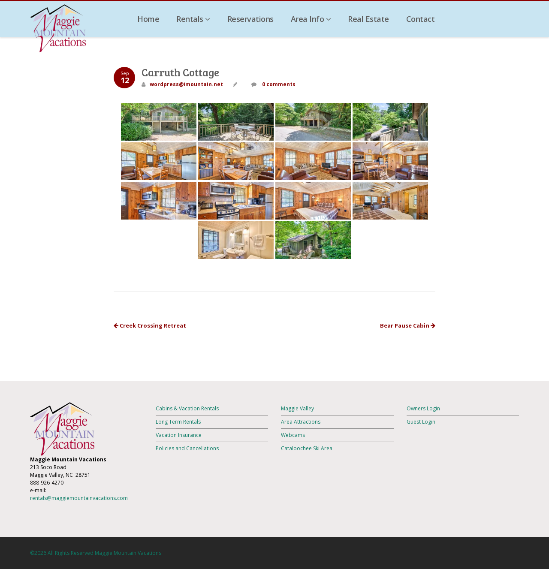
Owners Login (423, 408)
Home (148, 19)
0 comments (278, 84)
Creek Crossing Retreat (150, 325)
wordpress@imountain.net (186, 84)
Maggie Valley (297, 408)
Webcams (293, 435)
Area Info (311, 19)
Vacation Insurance (179, 435)
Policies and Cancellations (187, 448)
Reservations (250, 19)
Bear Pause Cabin (407, 325)
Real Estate (368, 19)
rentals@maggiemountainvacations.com (79, 498)
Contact (420, 19)
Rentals (193, 19)
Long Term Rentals (178, 421)
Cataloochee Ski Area (306, 448)
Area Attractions (300, 421)
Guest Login (421, 421)
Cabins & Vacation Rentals (187, 408)
